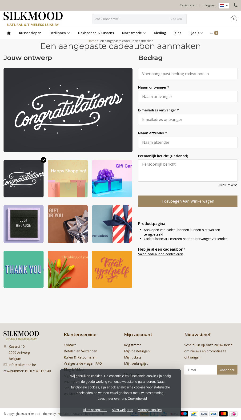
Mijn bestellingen (137, 351)
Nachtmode (134, 33)
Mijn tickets (132, 357)
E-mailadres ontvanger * (158, 110)
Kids (177, 33)
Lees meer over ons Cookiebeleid (122, 398)
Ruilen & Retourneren (80, 357)
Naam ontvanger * (153, 87)
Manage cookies (150, 410)
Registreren (188, 5)
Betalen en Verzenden (80, 351)
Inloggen (209, 5)
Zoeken (176, 19)
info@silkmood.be (22, 365)
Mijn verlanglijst (136, 363)
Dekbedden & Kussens (96, 33)
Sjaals (196, 33)
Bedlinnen (60, 33)
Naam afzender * (152, 133)
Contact (70, 345)
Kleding (160, 33)
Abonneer (227, 370)
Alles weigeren (122, 410)
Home (92, 41)
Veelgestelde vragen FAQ (83, 363)
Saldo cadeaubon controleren (160, 254)
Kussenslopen (30, 33)
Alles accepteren (95, 410)
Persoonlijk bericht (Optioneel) (163, 156)
